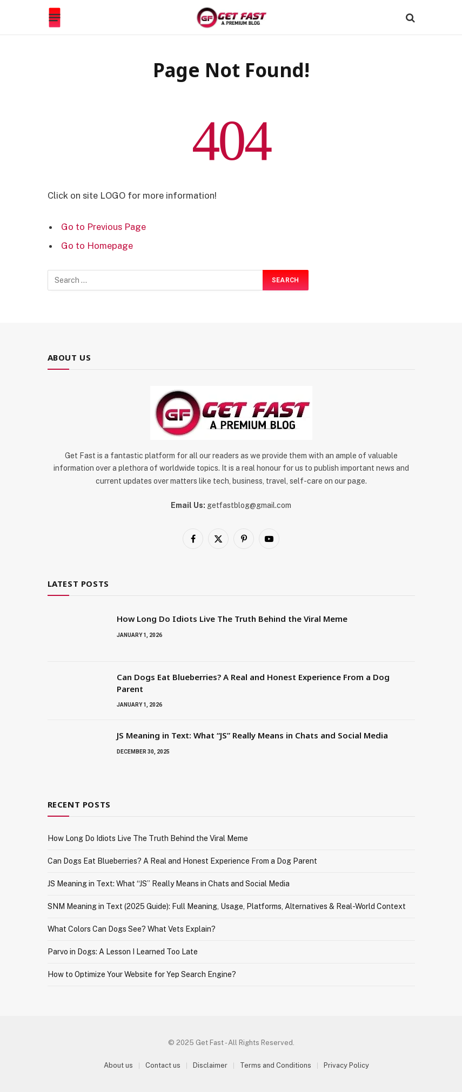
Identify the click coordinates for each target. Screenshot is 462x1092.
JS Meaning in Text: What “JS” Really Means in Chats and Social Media (252, 735)
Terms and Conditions (275, 1065)
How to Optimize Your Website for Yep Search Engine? (142, 974)
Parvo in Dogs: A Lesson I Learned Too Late (123, 951)
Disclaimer (210, 1065)
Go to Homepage (97, 245)
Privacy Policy (346, 1065)
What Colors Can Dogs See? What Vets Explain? (132, 929)
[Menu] (54, 18)
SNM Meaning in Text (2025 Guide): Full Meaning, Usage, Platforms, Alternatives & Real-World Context (227, 906)
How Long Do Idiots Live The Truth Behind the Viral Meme (232, 618)
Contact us (162, 1065)
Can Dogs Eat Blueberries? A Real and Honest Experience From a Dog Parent (253, 683)
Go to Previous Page (103, 226)
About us (118, 1065)
